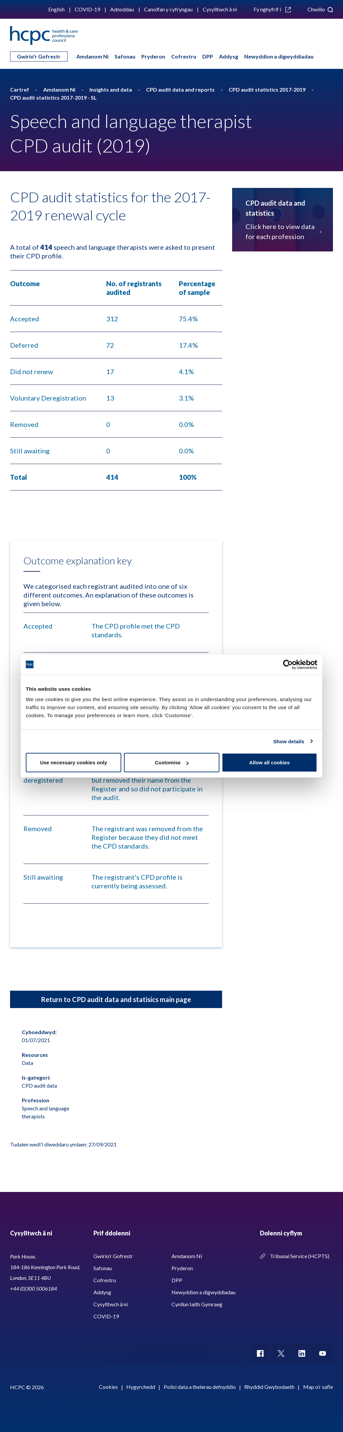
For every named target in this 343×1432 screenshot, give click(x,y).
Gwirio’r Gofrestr (39, 56)
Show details (288, 741)
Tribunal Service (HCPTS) (299, 1256)
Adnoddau (122, 9)
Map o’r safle (318, 1387)
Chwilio (320, 9)
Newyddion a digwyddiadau (279, 56)
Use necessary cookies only (73, 762)
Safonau (125, 56)
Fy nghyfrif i (272, 9)
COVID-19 (87, 9)
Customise (172, 762)
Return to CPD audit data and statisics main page (116, 999)
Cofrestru (183, 56)
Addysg (228, 56)
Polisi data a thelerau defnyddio (200, 1387)
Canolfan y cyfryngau (168, 9)
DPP (207, 56)
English (56, 9)
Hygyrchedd (140, 1387)
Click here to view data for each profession (283, 231)
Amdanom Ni (92, 56)
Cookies (108, 1387)
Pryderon (153, 56)
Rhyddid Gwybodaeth (269, 1387)
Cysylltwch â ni (220, 9)
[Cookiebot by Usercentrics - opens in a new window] (288, 664)
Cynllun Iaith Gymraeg (197, 1304)
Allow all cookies (269, 762)
